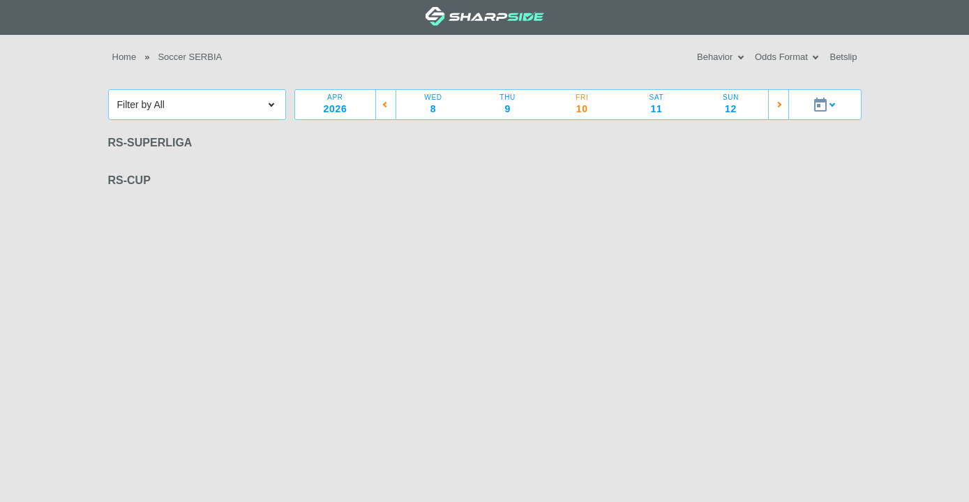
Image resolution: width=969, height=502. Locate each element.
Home (124, 57)
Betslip (843, 57)
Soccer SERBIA (190, 57)
